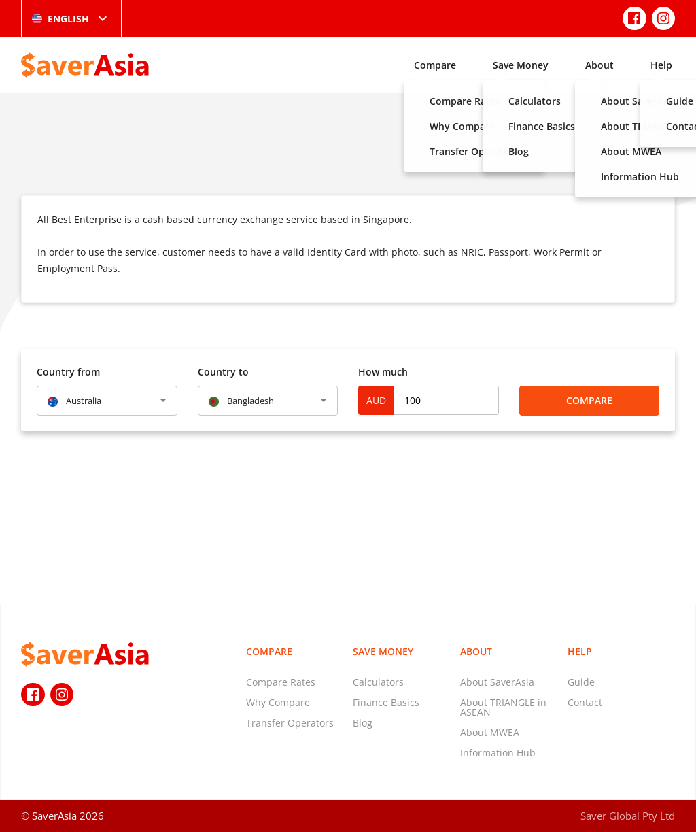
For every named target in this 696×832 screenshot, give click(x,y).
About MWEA (489, 732)
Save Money (521, 65)
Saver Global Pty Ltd (627, 815)
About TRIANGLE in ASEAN (503, 707)
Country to (223, 371)
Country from (68, 371)
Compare (435, 65)
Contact (585, 702)
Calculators (378, 682)
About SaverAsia (497, 682)
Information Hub (498, 752)
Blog (362, 722)
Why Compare (278, 702)
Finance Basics (386, 702)
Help (661, 65)
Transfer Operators (290, 722)
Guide (581, 682)
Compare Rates (280, 682)
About (599, 65)
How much (383, 371)
